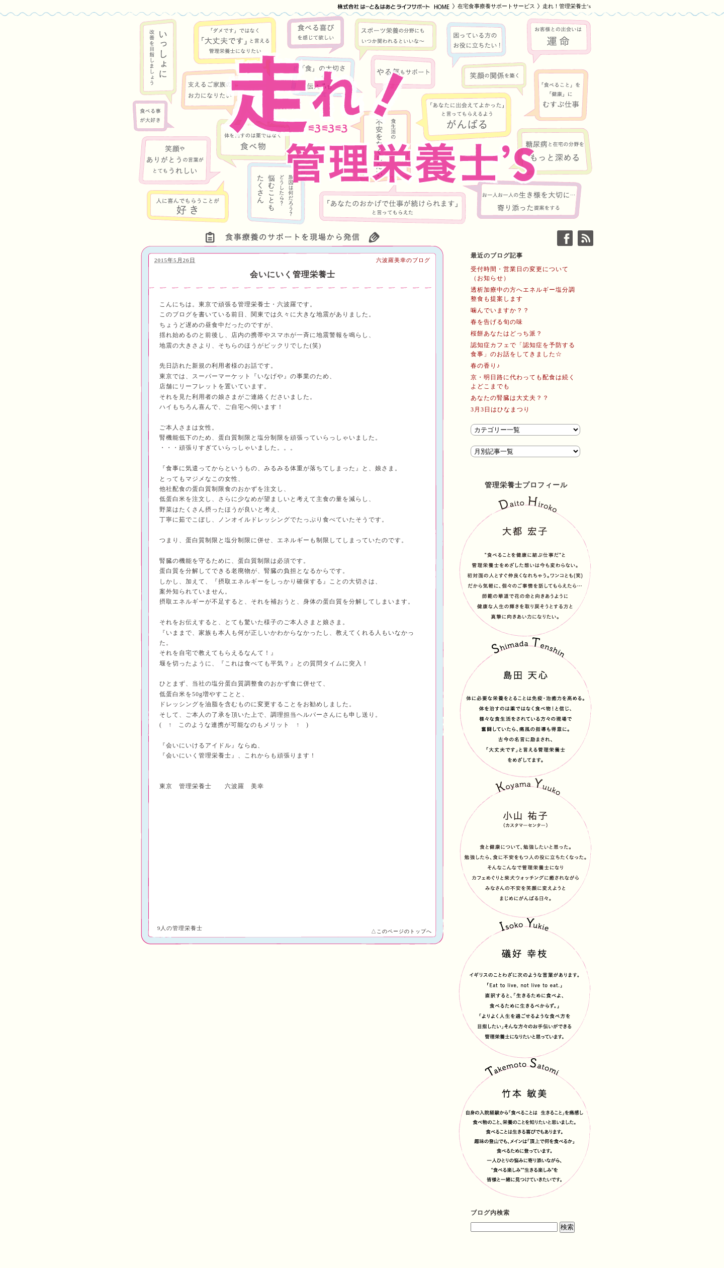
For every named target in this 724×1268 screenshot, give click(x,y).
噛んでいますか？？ (500, 310)
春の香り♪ (485, 365)
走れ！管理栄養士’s (566, 6)
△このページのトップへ (401, 931)
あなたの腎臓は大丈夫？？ (510, 397)
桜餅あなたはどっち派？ (506, 333)
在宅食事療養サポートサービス (496, 6)
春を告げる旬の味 (497, 321)
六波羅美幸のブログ (403, 260)
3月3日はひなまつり (500, 409)
